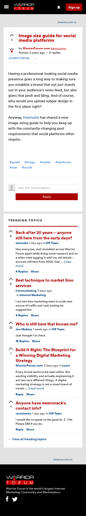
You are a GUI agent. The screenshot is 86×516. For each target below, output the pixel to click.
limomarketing (26, 290)
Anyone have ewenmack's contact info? (41, 405)
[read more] (36, 388)
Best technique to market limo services (45, 282)
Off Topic (52, 243)
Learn (66, 365)
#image (30, 162)
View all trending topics (27, 439)
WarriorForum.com (36, 48)
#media (45, 162)
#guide (15, 162)
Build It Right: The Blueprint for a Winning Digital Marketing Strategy (46, 355)
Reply (47, 196)
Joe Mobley (24, 329)
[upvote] (11, 38)
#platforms (63, 162)
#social (27, 167)
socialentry (23, 413)
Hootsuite (31, 117)
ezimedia (22, 243)
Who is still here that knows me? (47, 324)
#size (13, 167)
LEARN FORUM (18, 58)
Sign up (74, 7)
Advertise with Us (67, 22)
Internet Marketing (32, 295)
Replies (22, 271)
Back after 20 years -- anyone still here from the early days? (44, 234)
